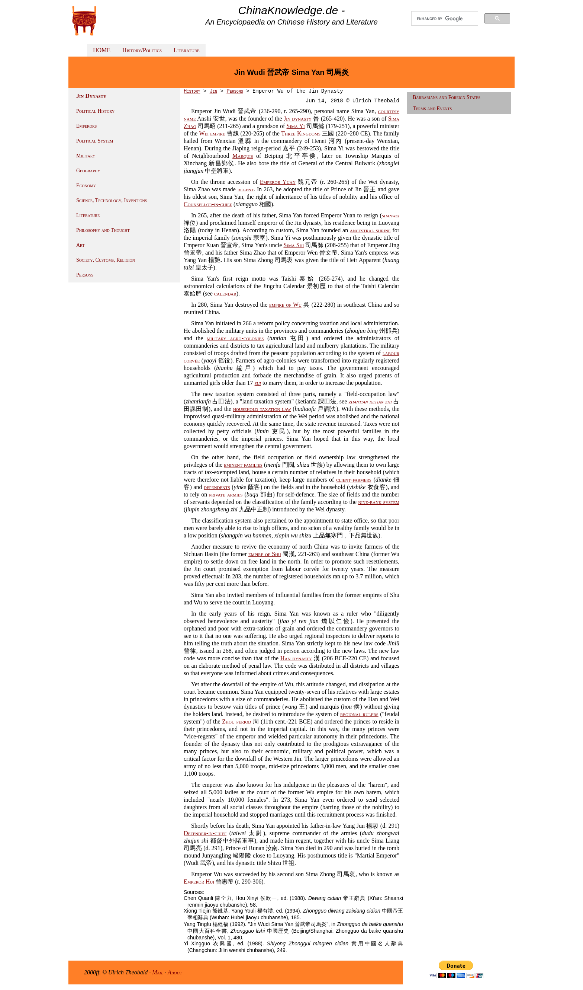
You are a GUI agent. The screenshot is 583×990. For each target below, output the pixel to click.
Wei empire (212, 133)
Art (80, 245)
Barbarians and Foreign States (446, 97)
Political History (95, 111)
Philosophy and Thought (103, 230)
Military (85, 156)
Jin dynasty (298, 118)
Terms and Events (432, 108)
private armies (225, 494)
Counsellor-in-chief (208, 204)
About (175, 972)
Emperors (86, 126)
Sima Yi (296, 126)
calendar (225, 293)
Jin (213, 91)
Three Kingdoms (301, 133)
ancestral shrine (370, 230)
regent (246, 189)
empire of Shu (264, 554)
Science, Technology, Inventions (111, 200)
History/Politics (142, 50)
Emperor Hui (199, 881)
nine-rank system (378, 502)
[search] (445, 18)
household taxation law (262, 409)
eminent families (243, 465)
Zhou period (236, 721)
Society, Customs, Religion (105, 260)
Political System (94, 141)
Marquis (242, 156)
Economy (86, 185)
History (192, 91)
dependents (217, 487)
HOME (101, 50)
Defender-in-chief (205, 833)
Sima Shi (293, 245)
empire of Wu (285, 304)
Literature (187, 50)
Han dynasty (296, 658)
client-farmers (353, 479)
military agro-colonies (235, 338)
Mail (157, 972)
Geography (88, 170)
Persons (84, 275)
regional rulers (359, 714)
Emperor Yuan (278, 182)
